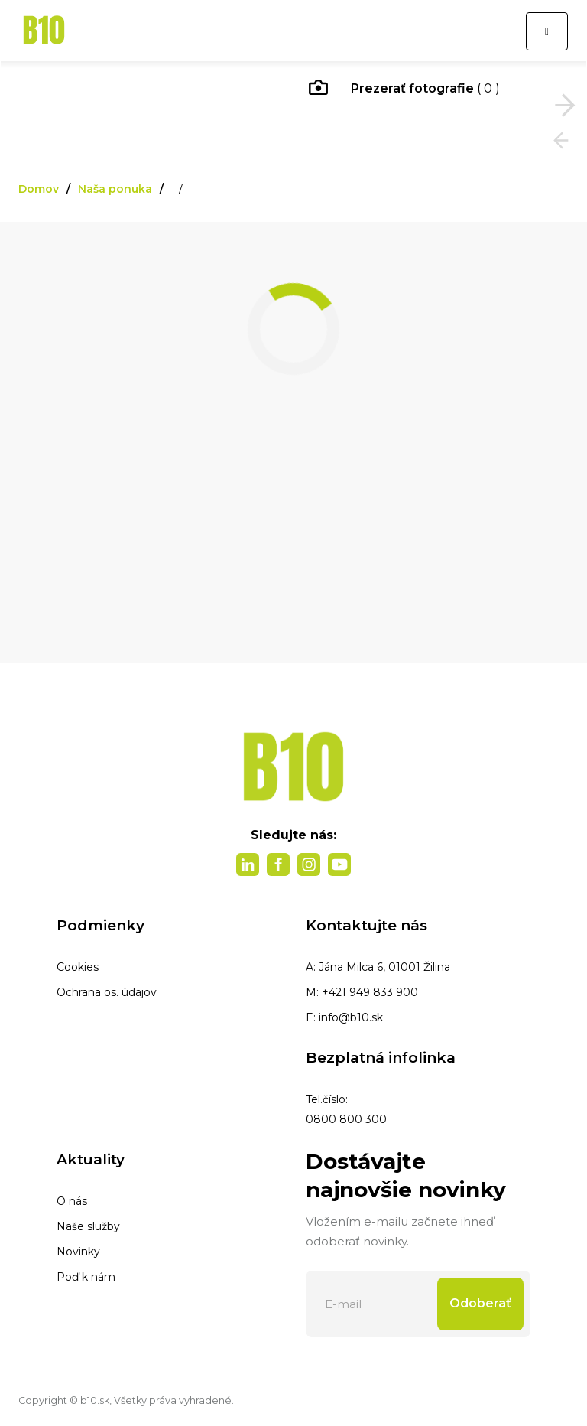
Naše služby (88, 1226)
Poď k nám (86, 1277)
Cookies (78, 967)
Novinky (78, 1251)
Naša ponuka (115, 189)
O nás (72, 1201)
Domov (38, 189)
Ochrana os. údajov (107, 992)
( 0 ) (404, 89)
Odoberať (480, 1303)
